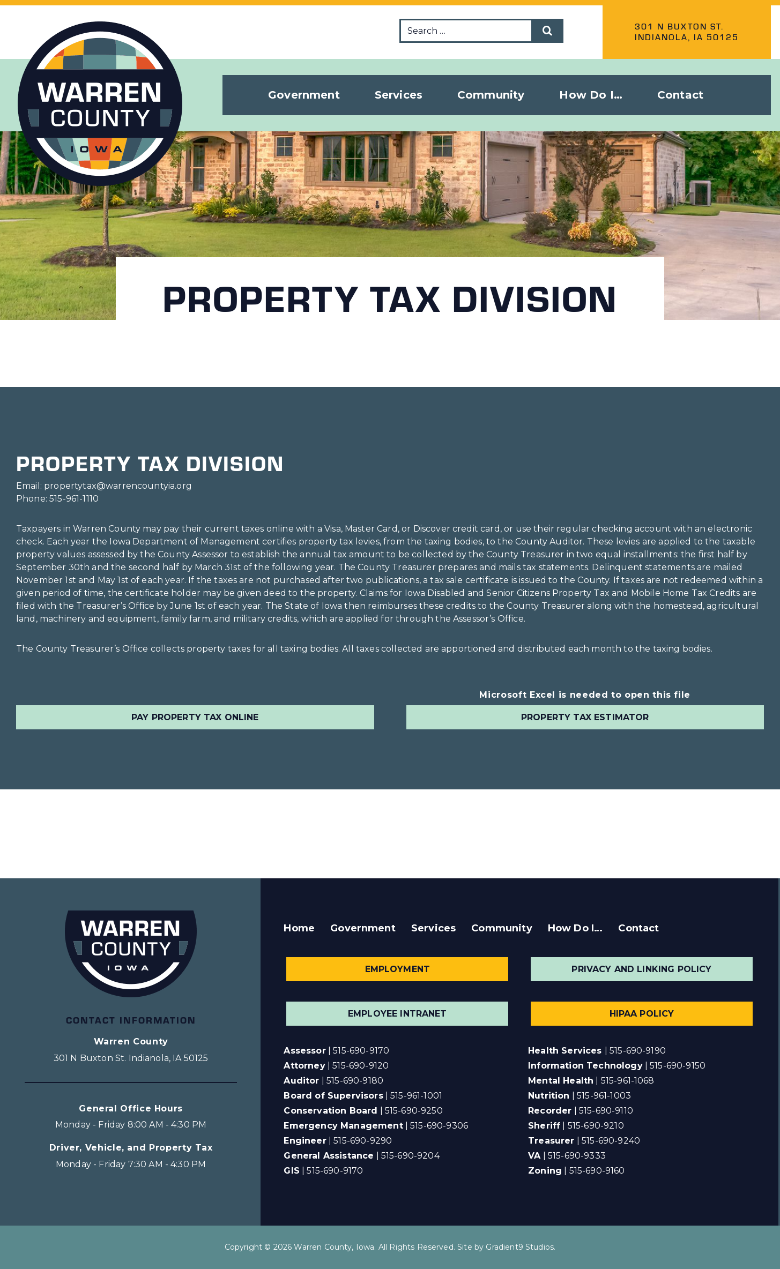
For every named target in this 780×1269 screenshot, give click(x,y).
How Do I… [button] (590, 94)
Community (501, 928)
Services (433, 928)
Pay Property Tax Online (195, 717)
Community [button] (490, 94)
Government (363, 928)
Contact (680, 94)
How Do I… (575, 928)
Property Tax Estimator (585, 717)
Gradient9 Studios (520, 1247)
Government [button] (304, 94)
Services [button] (398, 94)
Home (299, 928)
